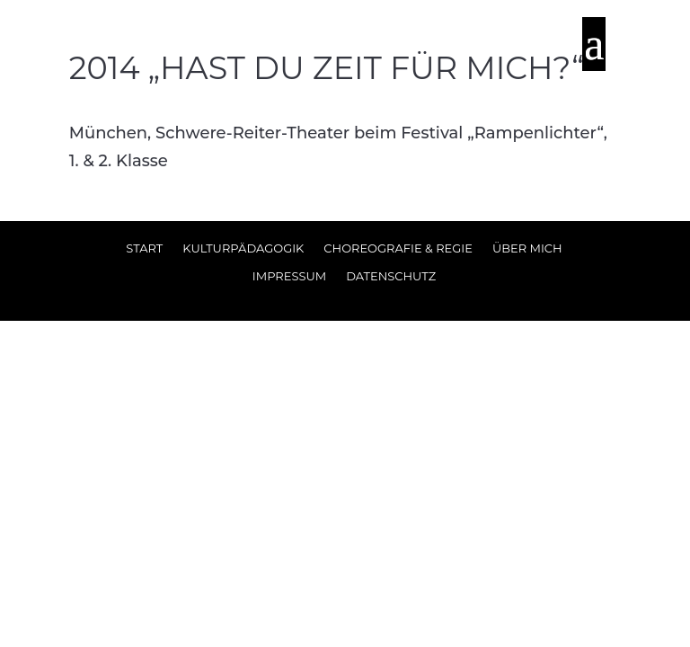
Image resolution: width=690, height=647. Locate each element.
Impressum (289, 276)
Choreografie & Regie (398, 248)
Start (144, 248)
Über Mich (527, 248)
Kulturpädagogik (243, 248)
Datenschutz (391, 276)
